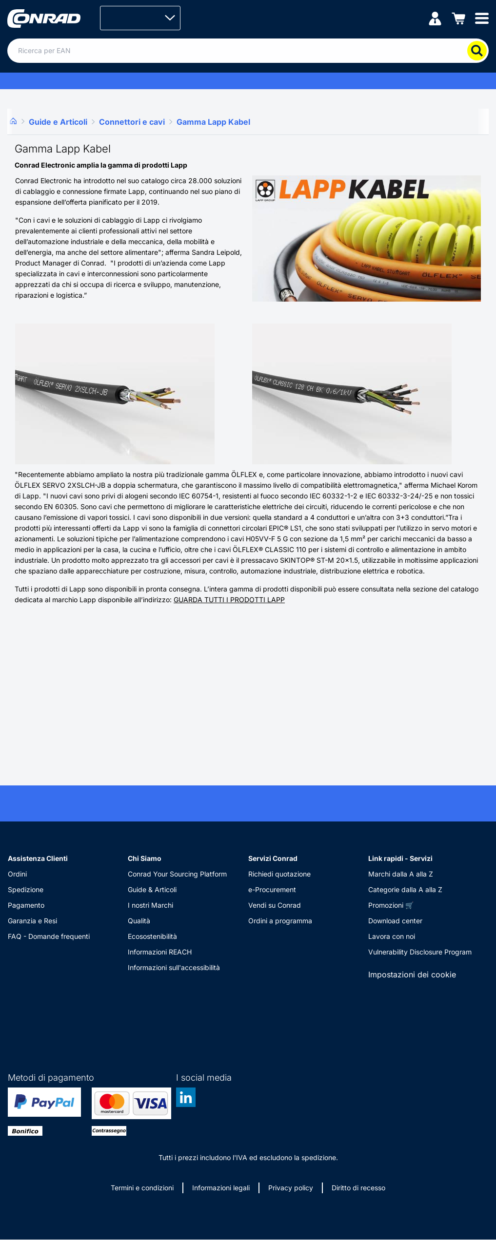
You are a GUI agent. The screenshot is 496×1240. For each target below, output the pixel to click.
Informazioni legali (221, 1187)
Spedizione (25, 889)
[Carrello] (458, 17)
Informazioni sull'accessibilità (174, 967)
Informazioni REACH (160, 952)
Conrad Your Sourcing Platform (177, 874)
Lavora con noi (391, 936)
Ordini (17, 874)
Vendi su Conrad (274, 905)
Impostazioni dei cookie (412, 974)
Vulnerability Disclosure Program (420, 952)
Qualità (139, 920)
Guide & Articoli (152, 889)
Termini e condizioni (142, 1187)
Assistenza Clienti (38, 858)
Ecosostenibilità (152, 936)
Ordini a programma (280, 920)
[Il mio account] (435, 17)
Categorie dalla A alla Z (405, 889)
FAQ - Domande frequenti (49, 936)
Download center (395, 920)
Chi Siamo (144, 858)
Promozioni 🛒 (391, 905)
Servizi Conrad (273, 858)
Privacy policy (290, 1187)
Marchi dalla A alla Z (400, 874)
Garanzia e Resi (32, 920)
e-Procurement (272, 889)
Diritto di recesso (358, 1187)
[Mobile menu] (482, 17)
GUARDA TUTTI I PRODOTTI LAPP (229, 599)
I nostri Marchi (150, 905)
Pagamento (26, 905)
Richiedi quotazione (279, 874)
